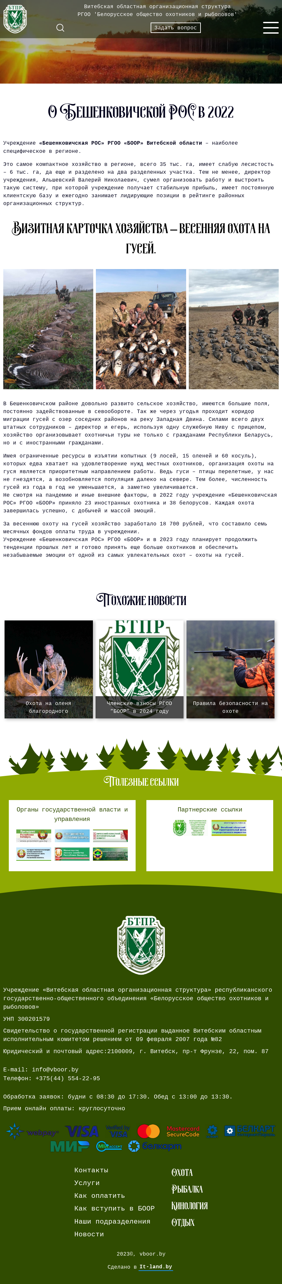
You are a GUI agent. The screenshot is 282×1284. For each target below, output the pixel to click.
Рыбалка (187, 1189)
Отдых (183, 1222)
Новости (89, 1234)
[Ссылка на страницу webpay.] (141, 1137)
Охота (182, 1172)
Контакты (91, 1170)
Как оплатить (99, 1196)
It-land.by (156, 1267)
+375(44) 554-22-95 (68, 1078)
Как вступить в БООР (114, 1208)
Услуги (87, 1183)
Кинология (189, 1206)
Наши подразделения (112, 1222)
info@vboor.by (55, 1070)
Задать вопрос (176, 28)
